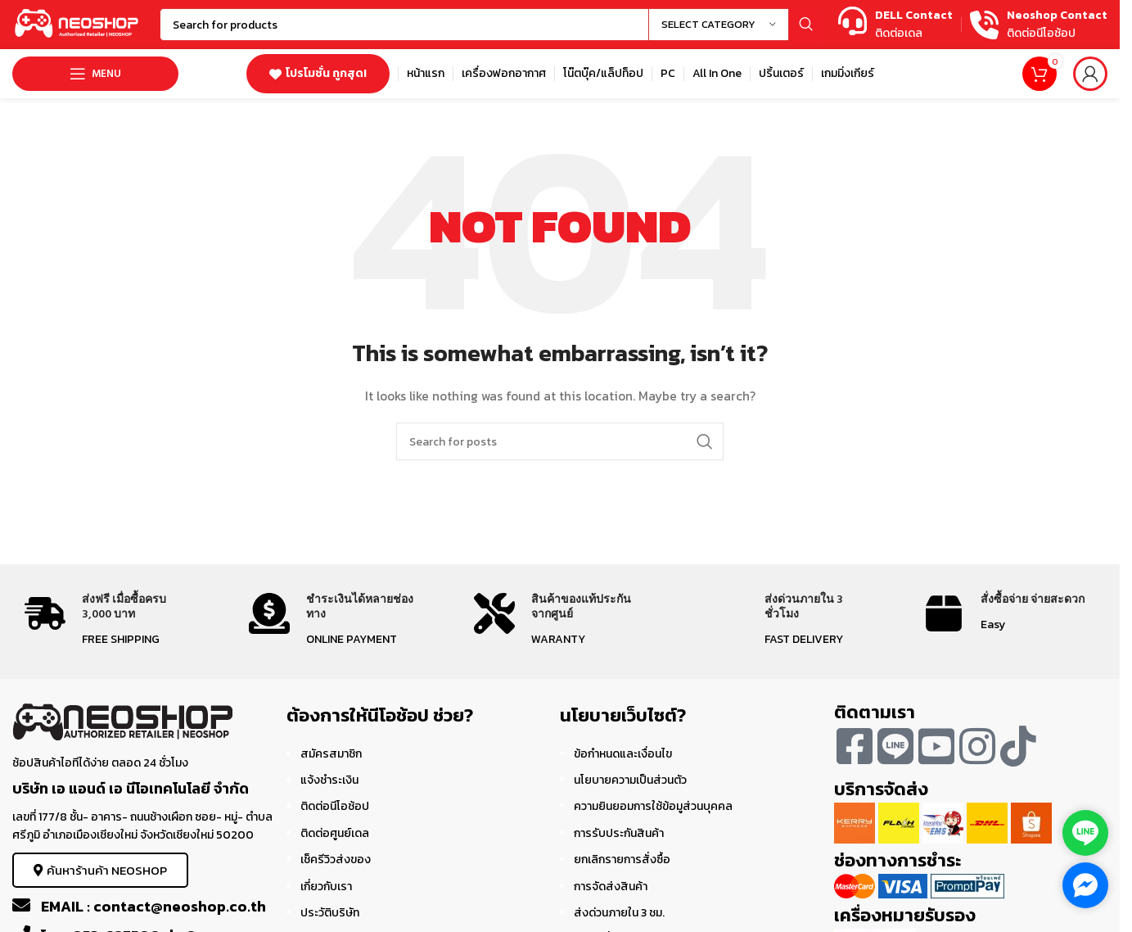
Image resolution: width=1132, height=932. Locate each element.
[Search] (491, 24)
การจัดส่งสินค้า (610, 886)
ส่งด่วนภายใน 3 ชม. (619, 912)
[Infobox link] (895, 25)
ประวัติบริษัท (329, 912)
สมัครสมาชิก (331, 753)
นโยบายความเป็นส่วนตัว (630, 780)
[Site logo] (77, 23)
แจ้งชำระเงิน (329, 780)
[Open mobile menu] (95, 73)
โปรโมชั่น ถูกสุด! (318, 73)
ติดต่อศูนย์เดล (334, 833)
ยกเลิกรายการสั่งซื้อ (622, 859)
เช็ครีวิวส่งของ (335, 859)
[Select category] (718, 24)
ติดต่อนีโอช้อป (334, 806)
